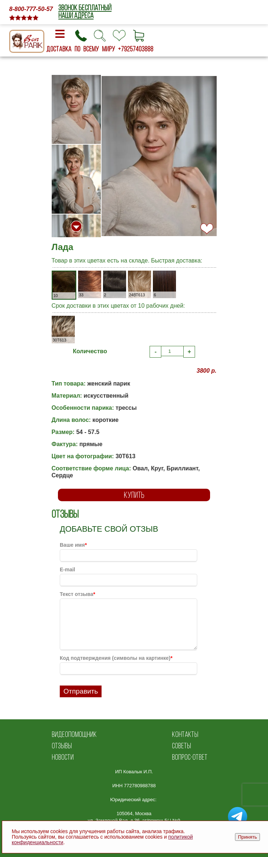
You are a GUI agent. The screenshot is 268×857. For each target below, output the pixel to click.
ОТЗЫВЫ (62, 745)
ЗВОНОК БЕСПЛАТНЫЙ (84, 7)
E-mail (67, 569)
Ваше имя (73, 544)
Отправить (80, 691)
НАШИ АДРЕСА (75, 15)
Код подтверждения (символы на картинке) (116, 658)
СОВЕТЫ (181, 745)
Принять (247, 837)
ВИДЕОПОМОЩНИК (74, 734)
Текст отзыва (77, 594)
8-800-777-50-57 (31, 9)
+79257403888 (135, 48)
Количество (90, 351)
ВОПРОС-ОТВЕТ (190, 757)
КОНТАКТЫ (185, 734)
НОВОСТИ (63, 757)
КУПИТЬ (134, 494)
